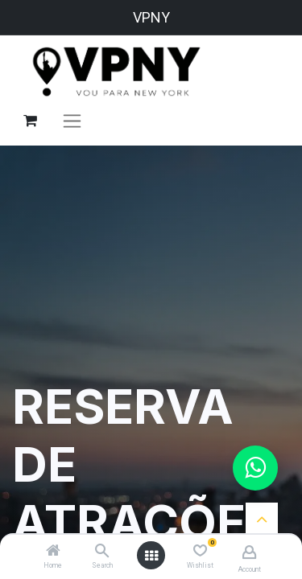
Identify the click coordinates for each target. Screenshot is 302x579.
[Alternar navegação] (72, 120)
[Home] (53, 551)
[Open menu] (151, 555)
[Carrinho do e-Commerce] (30, 120)
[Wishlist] (200, 551)
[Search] (102, 551)
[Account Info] (249, 552)
